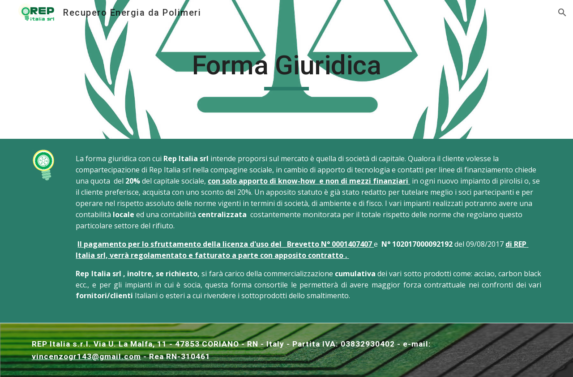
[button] (562, 12)
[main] (286, 69)
